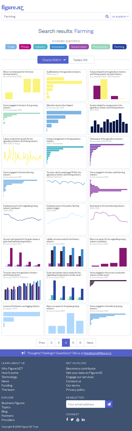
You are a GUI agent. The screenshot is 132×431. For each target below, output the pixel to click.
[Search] (107, 16)
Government (79, 46)
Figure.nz (13, 8)
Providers (8, 420)
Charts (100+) (51, 60)
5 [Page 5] (73, 342)
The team (8, 389)
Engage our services (80, 377)
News (5, 381)
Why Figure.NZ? (12, 368)
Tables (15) (80, 60)
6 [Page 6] (80, 342)
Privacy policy (75, 389)
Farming (119, 46)
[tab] (52, 60)
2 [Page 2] (51, 342)
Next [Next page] (90, 342)
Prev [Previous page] (42, 342)
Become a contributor (81, 368)
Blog (4, 411)
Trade (10, 46)
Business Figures (13, 403)
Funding (7, 385)
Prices (25, 46)
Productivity (100, 46)
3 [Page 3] (59, 342)
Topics (6, 407)
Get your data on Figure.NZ (84, 372)
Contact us (73, 381)
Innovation (58, 46)
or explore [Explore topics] (120, 16)
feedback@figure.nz (98, 353)
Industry (40, 46)
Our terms (73, 385)
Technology (9, 377)
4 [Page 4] (66, 342)
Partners (8, 415)
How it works (10, 372)
